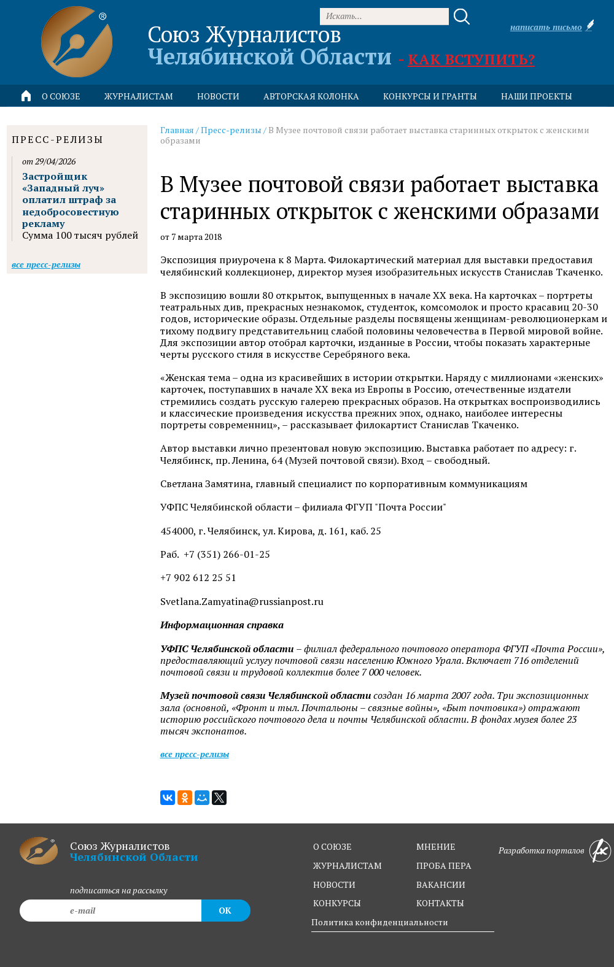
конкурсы (337, 903)
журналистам (347, 865)
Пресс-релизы (231, 130)
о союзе (332, 846)
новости (218, 96)
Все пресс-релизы (194, 754)
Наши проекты (536, 96)
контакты (440, 903)
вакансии (440, 884)
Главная (177, 130)
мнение (436, 846)
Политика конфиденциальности (379, 922)
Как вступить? (471, 59)
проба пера (444, 865)
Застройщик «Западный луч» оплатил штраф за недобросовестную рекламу (70, 199)
